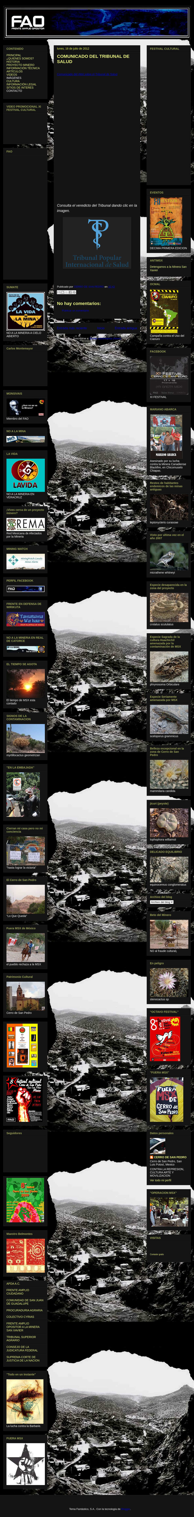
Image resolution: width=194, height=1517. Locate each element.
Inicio (100, 328)
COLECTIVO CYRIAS (20, 1316)
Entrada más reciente (72, 328)
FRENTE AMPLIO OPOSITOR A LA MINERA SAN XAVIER (22, 1327)
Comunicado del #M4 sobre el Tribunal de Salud (87, 74)
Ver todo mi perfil (160, 1180)
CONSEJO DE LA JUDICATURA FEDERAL (22, 1348)
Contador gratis (157, 1254)
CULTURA (13, 81)
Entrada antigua (126, 328)
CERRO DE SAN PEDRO (170, 1157)
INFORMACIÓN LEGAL (21, 84)
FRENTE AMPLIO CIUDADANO (17, 1291)
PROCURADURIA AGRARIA (24, 1310)
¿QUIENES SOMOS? (20, 58)
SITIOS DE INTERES (20, 87)
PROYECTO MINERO (20, 65)
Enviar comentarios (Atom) (105, 338)
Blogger (125, 1509)
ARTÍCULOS (14, 71)
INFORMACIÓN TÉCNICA (23, 68)
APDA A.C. (13, 1283)
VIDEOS (11, 74)
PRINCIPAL (13, 55)
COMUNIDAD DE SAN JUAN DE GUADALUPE (24, 1302)
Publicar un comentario (75, 310)
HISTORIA (13, 61)
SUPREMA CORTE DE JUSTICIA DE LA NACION (22, 1358)
